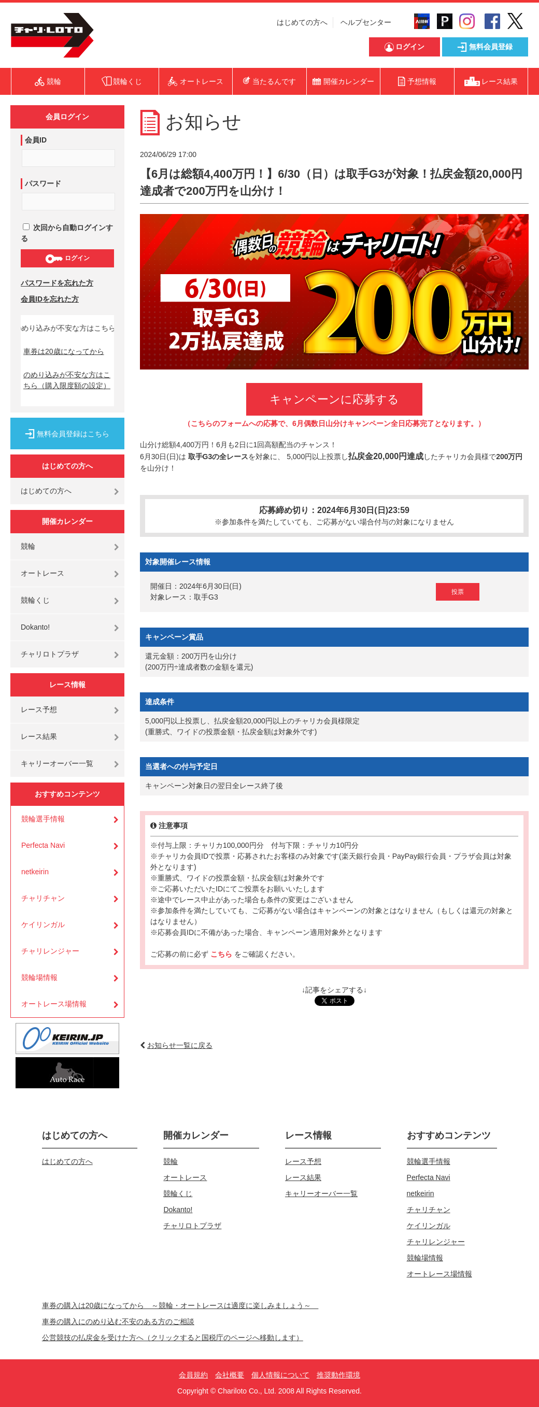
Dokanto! (35, 627)
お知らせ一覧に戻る (179, 1045)
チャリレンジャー (50, 951)
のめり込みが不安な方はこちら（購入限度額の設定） (66, 380)
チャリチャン (43, 898)
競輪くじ (35, 600)
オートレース (42, 573)
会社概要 (229, 1375)
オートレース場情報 (54, 1004)
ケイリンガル (43, 924)
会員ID (36, 140)
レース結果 (39, 736)
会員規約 (193, 1375)
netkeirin (35, 872)
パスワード (43, 183)
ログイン (67, 258)
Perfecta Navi (43, 845)
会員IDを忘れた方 (50, 299)
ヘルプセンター (366, 22)
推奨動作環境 (338, 1375)
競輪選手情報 (43, 819)
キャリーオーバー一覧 (57, 763)
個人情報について (280, 1375)
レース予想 (39, 709)
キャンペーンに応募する (334, 399)
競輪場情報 (39, 977)
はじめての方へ (302, 22)
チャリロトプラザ (50, 654)
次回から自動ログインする (67, 233)
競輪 (28, 546)
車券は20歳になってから (63, 351)
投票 (457, 591)
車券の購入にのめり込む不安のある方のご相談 (118, 1321)
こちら (222, 954)
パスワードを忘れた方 (57, 283)
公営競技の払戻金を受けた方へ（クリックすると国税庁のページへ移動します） (172, 1337)
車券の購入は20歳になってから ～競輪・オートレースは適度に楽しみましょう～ (180, 1305)
